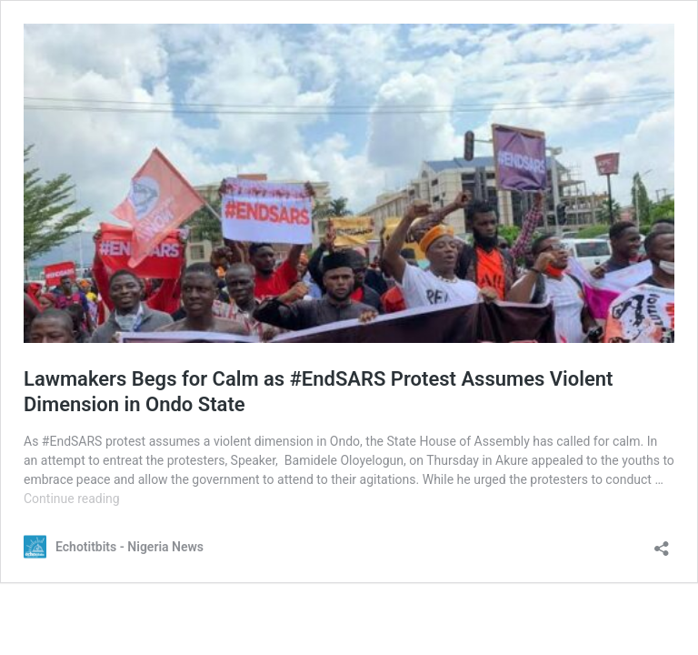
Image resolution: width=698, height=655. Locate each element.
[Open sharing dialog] (661, 543)
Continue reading (72, 498)
